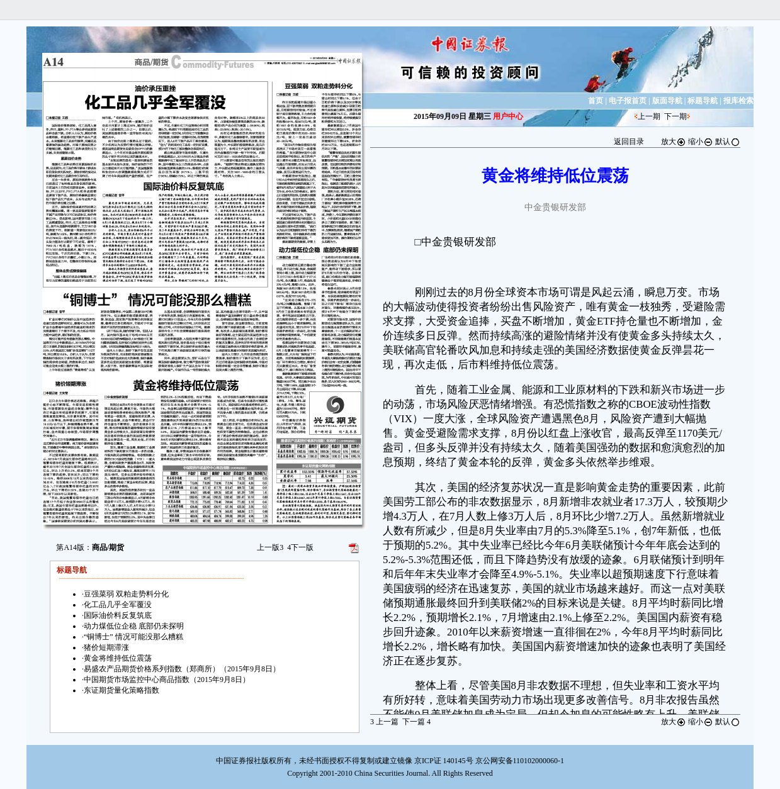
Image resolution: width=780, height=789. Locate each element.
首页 (595, 100)
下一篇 (416, 721)
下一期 (675, 116)
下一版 (300, 547)
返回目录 (629, 141)
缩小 (700, 141)
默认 (727, 141)
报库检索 (738, 100)
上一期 (649, 116)
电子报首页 (628, 100)
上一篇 (384, 721)
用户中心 (508, 116)
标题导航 (702, 100)
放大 (673, 141)
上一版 (270, 547)
